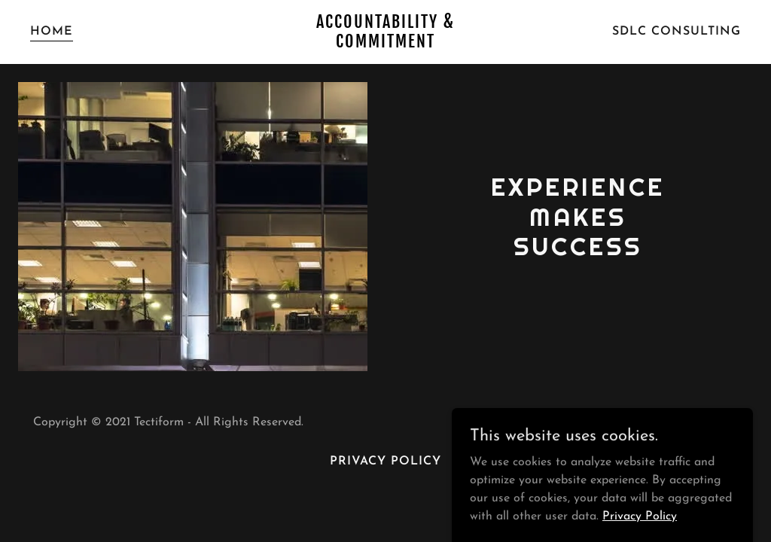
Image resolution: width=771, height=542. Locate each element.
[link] (385, 44)
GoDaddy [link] (624, 422)
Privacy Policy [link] (385, 461)
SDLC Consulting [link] (676, 32)
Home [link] (51, 32)
